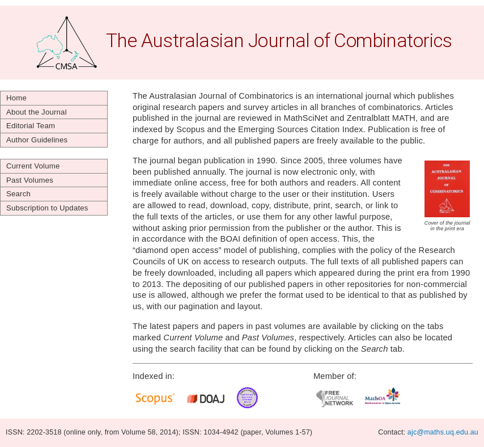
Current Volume (33, 166)
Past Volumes (29, 180)
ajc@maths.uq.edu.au (442, 432)
